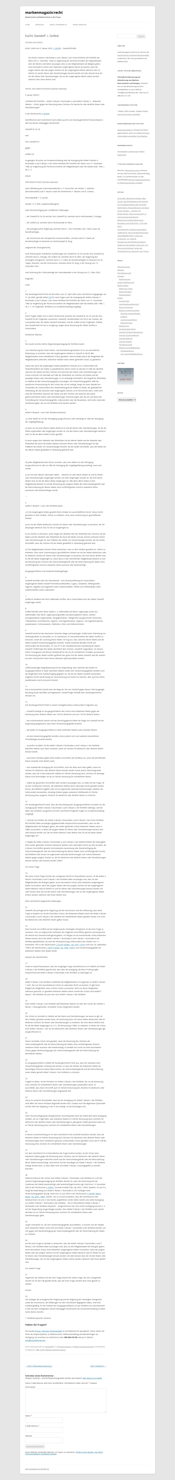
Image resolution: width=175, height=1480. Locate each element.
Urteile (120, 298)
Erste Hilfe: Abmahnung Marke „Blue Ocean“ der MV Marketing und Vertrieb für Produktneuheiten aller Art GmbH (132, 201)
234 (63, 120)
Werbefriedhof (125, 295)
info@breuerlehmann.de (35, 1340)
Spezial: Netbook (125, 338)
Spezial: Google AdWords (129, 335)
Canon (56, 948)
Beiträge (120, 270)
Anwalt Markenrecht (58, 25)
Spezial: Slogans (125, 341)
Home (27, 25)
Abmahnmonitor (123, 267)
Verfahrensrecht (125, 345)
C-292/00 (57, 48)
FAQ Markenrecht (124, 273)
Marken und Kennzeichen (84, 1347)
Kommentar (30, 1387)
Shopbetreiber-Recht (127, 329)
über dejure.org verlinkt (92, 1378)
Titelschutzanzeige (132, 170)
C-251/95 (59, 944)
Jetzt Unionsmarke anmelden (128, 114)
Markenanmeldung (125, 130)
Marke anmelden (79, 25)
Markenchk (121, 155)
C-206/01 (50, 1187)
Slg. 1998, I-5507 (67, 948)
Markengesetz (124, 279)
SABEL (67, 944)
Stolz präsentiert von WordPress (37, 1469)
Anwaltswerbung (127, 351)
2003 (37, 1350)
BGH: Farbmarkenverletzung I (38, 1366)
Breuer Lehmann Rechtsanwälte (48, 1331)
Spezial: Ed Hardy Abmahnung (131, 332)
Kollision (124, 317)
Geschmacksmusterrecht (129, 304)
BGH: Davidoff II (98, 1366)
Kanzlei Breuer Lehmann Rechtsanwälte (133, 55)
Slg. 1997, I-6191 (78, 944)
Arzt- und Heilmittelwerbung (131, 354)
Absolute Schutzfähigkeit (130, 313)
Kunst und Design (126, 307)
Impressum (39, 25)
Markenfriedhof (125, 292)
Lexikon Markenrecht (125, 282)
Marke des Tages (126, 288)
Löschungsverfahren (129, 320)
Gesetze (120, 276)
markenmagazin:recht (44, 12)
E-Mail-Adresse (32, 1426)
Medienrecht (124, 326)
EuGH (42, 1350)
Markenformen (127, 323)
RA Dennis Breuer (64, 1347)
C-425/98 (90, 1193)
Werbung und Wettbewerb (129, 348)
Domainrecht (124, 301)
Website (28, 1436)
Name (28, 1416)
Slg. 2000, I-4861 (38, 1196)
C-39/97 (49, 948)
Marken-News (122, 285)
